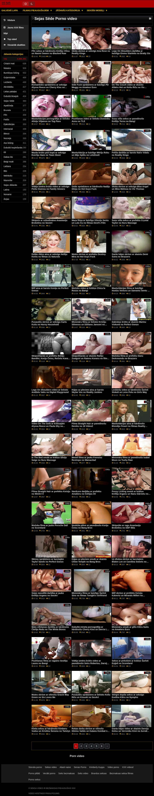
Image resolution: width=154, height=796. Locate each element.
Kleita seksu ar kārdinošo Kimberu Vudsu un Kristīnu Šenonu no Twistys (51, 729)
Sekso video (51, 767)
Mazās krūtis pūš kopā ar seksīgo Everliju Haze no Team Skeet (49, 153)
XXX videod (127, 767)
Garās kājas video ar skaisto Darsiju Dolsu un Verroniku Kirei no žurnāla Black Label (130, 731)
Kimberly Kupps (97, 767)
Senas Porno (80, 767)
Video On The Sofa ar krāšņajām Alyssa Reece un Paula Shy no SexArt (48, 426)
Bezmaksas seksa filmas (121, 773)
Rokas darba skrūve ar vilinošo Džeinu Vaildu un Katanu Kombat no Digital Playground (90, 731)
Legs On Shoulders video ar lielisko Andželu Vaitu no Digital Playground (50, 391)
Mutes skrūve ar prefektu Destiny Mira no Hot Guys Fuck (89, 255)
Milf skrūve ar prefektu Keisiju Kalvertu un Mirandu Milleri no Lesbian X (127, 595)
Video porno (113, 767)
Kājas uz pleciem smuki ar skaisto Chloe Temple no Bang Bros (89, 560)
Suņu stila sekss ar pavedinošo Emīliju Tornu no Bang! (128, 119)
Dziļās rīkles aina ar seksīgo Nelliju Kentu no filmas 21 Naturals (49, 255)
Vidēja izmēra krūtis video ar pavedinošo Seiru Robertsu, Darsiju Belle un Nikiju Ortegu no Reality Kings (90, 664)
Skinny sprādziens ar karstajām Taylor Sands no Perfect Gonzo (48, 560)
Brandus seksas (99, 773)
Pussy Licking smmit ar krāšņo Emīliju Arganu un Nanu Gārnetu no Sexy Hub (130, 494)
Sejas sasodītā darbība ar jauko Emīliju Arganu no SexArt (48, 594)
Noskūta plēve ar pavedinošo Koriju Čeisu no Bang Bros (90, 526)
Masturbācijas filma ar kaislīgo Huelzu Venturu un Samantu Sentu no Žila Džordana (131, 290)
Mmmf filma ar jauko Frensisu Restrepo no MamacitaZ (87, 458)
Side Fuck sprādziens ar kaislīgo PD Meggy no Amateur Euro (90, 86)
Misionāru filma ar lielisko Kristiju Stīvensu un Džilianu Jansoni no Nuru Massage (89, 324)
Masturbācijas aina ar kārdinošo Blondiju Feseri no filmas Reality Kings (128, 426)
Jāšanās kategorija (68, 10)
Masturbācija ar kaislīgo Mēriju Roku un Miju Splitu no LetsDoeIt (90, 153)
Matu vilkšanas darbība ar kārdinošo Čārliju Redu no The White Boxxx (50, 628)
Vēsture (9, 20)
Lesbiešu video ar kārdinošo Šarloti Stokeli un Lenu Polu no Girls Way (130, 391)
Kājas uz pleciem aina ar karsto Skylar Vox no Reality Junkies (88, 391)
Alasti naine (65, 767)
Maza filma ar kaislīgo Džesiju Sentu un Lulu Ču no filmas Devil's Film (90, 221)
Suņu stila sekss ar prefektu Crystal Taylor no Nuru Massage (130, 221)
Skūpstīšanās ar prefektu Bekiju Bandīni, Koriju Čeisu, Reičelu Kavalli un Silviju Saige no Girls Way (51, 358)
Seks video (83, 773)
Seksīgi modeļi (96, 10)
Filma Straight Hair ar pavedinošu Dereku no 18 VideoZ (89, 424)
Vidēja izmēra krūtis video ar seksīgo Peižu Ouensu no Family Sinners (50, 187)
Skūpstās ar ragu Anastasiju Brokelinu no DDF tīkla (126, 526)
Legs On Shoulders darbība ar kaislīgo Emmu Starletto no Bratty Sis (131, 52)
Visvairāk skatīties (14, 45)
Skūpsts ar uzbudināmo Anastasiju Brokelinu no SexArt (49, 221)
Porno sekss (34, 779)
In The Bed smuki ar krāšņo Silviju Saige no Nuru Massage (49, 458)
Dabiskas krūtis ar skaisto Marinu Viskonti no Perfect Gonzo (129, 323)
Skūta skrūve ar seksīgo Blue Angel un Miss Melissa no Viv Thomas (130, 187)
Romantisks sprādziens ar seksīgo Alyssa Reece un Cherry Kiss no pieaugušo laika (49, 87)
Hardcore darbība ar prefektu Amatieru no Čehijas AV (86, 492)
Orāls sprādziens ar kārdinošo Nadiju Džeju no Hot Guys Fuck (91, 187)
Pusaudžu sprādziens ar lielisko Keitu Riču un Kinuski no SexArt (91, 695)
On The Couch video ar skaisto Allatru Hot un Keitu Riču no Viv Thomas (128, 87)
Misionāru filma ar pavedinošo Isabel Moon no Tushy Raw (130, 458)
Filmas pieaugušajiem (36, 10)
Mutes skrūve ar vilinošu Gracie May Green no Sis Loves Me (50, 695)
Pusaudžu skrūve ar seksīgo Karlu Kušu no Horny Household (49, 323)
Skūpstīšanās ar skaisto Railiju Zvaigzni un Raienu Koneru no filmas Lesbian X (91, 358)
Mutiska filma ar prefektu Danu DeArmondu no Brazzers (127, 357)
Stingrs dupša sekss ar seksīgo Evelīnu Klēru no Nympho (128, 695)
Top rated (10, 39)
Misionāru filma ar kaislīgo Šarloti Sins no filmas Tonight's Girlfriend (89, 594)
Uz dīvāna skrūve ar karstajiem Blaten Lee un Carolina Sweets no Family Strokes (129, 561)
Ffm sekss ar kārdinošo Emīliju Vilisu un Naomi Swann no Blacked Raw (51, 52)
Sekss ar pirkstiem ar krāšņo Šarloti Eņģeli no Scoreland (130, 662)
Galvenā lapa (10, 10)
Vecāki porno (49, 773)
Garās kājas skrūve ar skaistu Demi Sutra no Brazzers (130, 255)
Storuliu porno (35, 767)
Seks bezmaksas (66, 773)
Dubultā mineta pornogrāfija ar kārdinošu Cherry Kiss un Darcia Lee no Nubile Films (90, 629)
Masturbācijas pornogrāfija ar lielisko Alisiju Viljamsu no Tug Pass (51, 119)
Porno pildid (34, 773)
